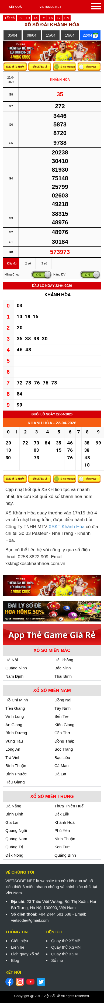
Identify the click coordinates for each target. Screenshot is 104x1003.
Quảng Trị (14, 847)
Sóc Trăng (63, 749)
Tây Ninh (62, 708)
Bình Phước (16, 774)
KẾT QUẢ (15, 6)
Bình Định (14, 814)
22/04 (87, 35)
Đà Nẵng (13, 806)
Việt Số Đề (51, 996)
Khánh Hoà (64, 822)
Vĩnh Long (14, 716)
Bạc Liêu (62, 757)
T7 (58, 18)
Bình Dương (16, 732)
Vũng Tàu (14, 741)
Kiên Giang (64, 724)
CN (66, 18)
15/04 (50, 35)
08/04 (31, 35)
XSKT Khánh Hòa (66, 526)
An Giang (13, 724)
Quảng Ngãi (16, 830)
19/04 (69, 35)
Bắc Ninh (62, 668)
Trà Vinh (12, 757)
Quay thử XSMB (66, 940)
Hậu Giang (15, 782)
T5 (43, 18)
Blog (15, 960)
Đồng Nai (62, 700)
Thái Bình (63, 676)
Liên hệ (17, 947)
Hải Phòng (63, 660)
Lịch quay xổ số (25, 954)
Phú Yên (62, 830)
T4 (35, 18)
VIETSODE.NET (50, 6)
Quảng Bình (65, 855)
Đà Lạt (60, 774)
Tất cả (9, 18)
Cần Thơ (62, 732)
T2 (20, 18)
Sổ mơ (57, 960)
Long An (12, 749)
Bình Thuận (15, 765)
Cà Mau (61, 765)
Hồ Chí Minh (16, 700)
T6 (50, 18)
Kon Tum (62, 847)
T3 (28, 18)
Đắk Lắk (61, 814)
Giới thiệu (19, 940)
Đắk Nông (14, 855)
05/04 (12, 35)
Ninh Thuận (64, 838)
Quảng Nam (16, 838)
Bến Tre (61, 716)
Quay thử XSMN (66, 947)
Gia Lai (11, 822)
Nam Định (14, 676)
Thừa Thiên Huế (69, 806)
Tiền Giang (15, 708)
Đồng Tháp (64, 741)
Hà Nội (11, 660)
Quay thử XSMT (65, 954)
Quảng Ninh (16, 668)
